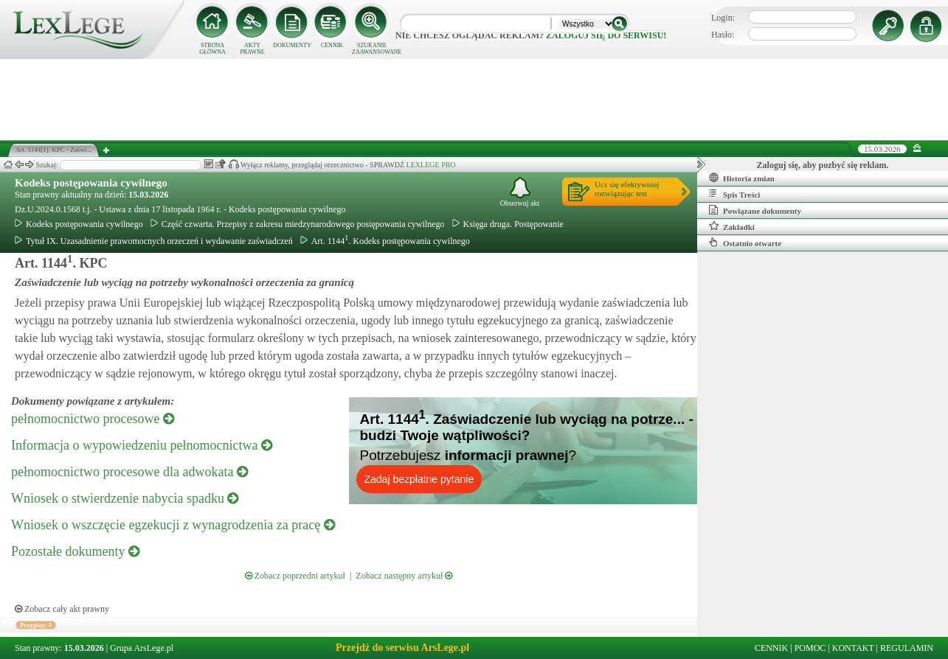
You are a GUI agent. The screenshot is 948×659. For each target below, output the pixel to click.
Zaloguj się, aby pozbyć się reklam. (823, 165)
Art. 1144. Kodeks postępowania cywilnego (385, 241)
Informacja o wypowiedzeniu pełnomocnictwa (141, 445)
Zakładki (732, 226)
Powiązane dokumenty (755, 210)
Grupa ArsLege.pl (141, 648)
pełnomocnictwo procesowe (92, 418)
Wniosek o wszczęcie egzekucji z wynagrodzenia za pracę (173, 524)
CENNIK (332, 45)
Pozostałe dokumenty (75, 551)
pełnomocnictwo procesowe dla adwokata (129, 471)
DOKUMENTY (292, 45)
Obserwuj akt (520, 192)
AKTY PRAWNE (252, 48)
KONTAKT (853, 648)
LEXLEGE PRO (431, 165)
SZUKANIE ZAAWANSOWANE (372, 48)
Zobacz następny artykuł (404, 576)
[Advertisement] (474, 99)
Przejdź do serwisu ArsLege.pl (402, 647)
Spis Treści (734, 194)
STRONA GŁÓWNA (212, 48)
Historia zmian (742, 177)
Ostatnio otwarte (745, 242)
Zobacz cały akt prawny (62, 609)
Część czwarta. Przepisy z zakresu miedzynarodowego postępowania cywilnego (297, 224)
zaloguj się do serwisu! (606, 35)
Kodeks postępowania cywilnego (91, 183)
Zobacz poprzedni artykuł (295, 576)
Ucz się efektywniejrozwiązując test (627, 189)
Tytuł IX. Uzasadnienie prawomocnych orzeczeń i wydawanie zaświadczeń (154, 241)
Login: (723, 18)
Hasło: (722, 34)
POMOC (810, 648)
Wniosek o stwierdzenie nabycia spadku (124, 498)
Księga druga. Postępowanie (508, 224)
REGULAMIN (906, 648)
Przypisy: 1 (36, 625)
